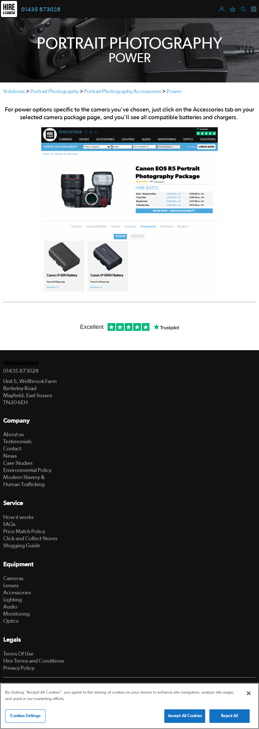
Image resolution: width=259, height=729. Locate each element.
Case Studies (18, 463)
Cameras (13, 578)
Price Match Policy (24, 531)
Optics (10, 621)
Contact (12, 448)
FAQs (9, 524)
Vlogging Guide (21, 545)
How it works (18, 517)
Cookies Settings (25, 716)
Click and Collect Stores (30, 538)
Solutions (14, 91)
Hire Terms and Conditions (33, 661)
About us (13, 434)
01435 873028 (41, 10)
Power (174, 91)
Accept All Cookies (185, 716)
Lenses (11, 585)
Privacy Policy (18, 668)
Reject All (229, 716)
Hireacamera (20, 363)
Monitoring (16, 614)
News (10, 456)
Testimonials (17, 441)
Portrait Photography (54, 91)
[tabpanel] (129, 50)
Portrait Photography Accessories (122, 91)
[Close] (249, 693)
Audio (10, 606)
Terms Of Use (18, 654)
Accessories (17, 592)
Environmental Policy (27, 470)
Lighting (12, 599)
